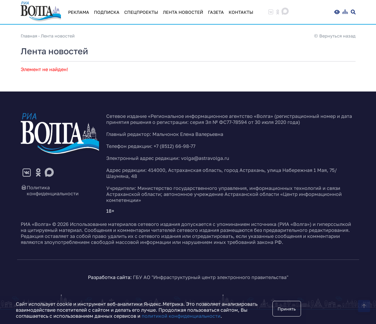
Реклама (78, 12)
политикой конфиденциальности (181, 316)
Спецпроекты (141, 12)
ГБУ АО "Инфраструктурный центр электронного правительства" (210, 277)
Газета (216, 12)
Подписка (106, 12)
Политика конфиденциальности (50, 190)
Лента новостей (183, 12)
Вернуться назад (335, 35)
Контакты (241, 12)
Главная (29, 35)
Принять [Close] (287, 308)
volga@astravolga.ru (205, 158)
